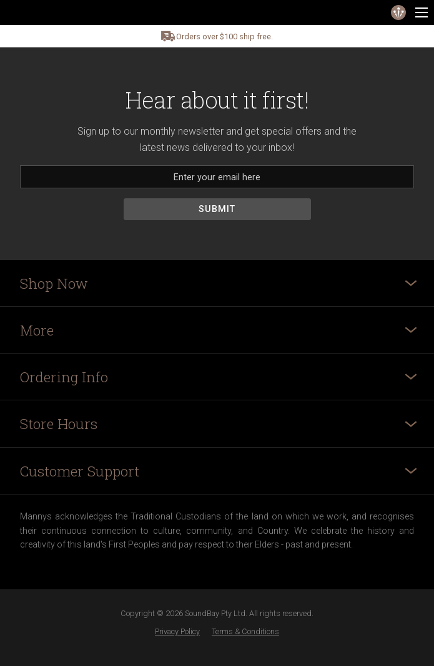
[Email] (217, 176)
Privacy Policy (177, 631)
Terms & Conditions (245, 631)
